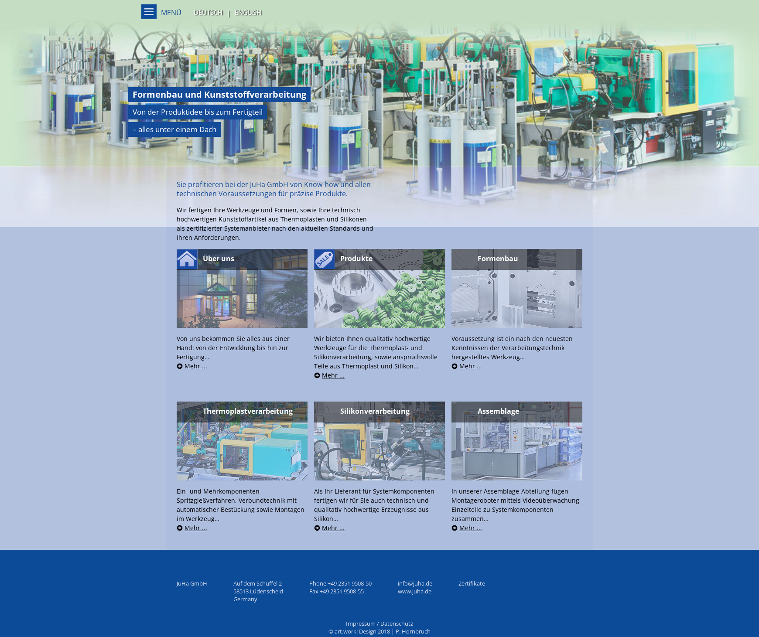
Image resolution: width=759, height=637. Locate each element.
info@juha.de (415, 583)
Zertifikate (471, 583)
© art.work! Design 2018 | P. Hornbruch (379, 631)
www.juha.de (414, 591)
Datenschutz (396, 623)
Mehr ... (196, 366)
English (248, 12)
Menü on (149, 11)
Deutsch (208, 12)
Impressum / (363, 623)
